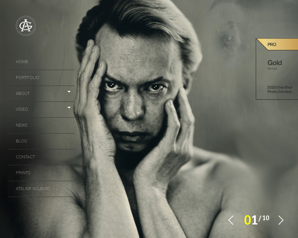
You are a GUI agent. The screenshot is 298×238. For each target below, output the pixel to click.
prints (23, 172)
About (23, 93)
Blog (21, 141)
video (22, 109)
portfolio (27, 77)
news (21, 125)
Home (22, 61)
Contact (25, 156)
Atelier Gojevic (33, 188)
